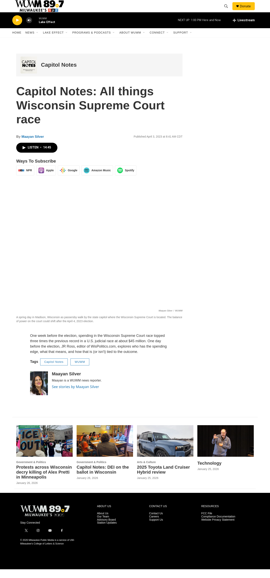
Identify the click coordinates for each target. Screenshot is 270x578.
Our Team (103, 525)
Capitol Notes (59, 73)
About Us (102, 521)
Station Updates (107, 531)
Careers (154, 525)
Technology (209, 471)
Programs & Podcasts (91, 41)
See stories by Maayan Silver (75, 395)
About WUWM (130, 41)
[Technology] (225, 449)
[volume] (29, 28)
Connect (157, 41)
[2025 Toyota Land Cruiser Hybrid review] (165, 449)
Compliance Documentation (218, 525)
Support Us (156, 528)
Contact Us (156, 521)
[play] (17, 29)
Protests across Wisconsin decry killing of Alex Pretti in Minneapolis (44, 480)
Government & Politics (31, 470)
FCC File (206, 521)
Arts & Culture (146, 470)
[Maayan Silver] (39, 392)
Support (180, 41)
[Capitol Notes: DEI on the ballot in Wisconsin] (105, 449)
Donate (247, 10)
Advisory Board (106, 528)
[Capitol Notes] (28, 73)
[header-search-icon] (228, 10)
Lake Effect (53, 41)
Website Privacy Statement (218, 528)
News (29, 41)
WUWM (80, 370)
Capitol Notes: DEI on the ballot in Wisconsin (103, 478)
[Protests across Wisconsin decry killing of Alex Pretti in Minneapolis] (44, 449)
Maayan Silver (32, 145)
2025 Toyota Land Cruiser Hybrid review (163, 478)
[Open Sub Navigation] (37, 41)
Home (16, 41)
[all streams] (244, 29)
